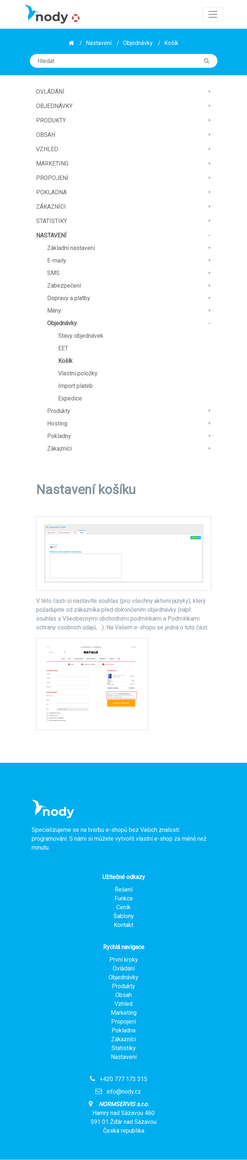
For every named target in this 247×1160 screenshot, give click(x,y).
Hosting (57, 423)
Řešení (124, 889)
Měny (54, 310)
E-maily (56, 260)
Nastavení (99, 42)
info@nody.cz (123, 1091)
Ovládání (50, 91)
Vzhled (47, 149)
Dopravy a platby (68, 298)
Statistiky (51, 221)
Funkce (123, 898)
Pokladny (59, 436)
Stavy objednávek (80, 335)
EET (63, 348)
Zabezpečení (64, 285)
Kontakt (123, 924)
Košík (171, 42)
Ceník (123, 907)
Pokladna (51, 192)
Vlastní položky (78, 373)
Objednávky (138, 42)
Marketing (52, 163)
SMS (53, 273)
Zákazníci (51, 206)
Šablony (123, 916)
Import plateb (75, 385)
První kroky (123, 959)
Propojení (52, 177)
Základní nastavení (71, 247)
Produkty (51, 120)
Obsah (45, 134)
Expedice (70, 398)
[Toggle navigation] (212, 14)
